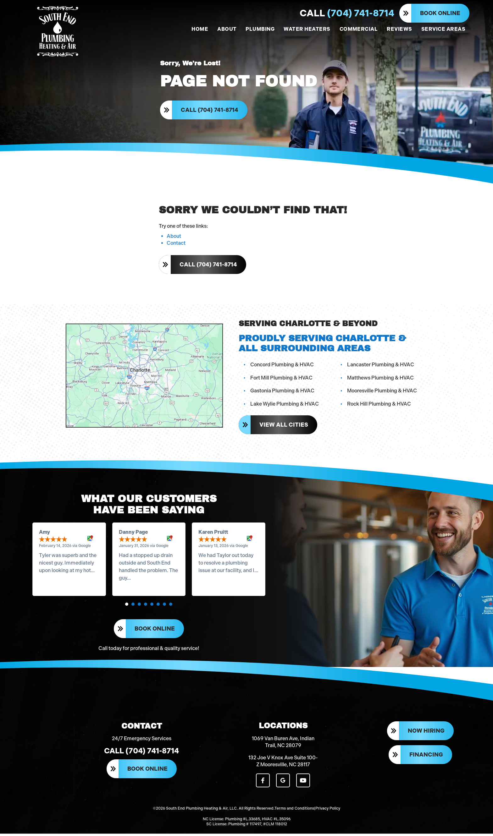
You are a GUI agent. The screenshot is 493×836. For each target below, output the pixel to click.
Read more (52, 579)
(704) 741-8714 (347, 13)
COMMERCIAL (359, 29)
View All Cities (283, 426)
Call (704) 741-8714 (209, 110)
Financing (426, 757)
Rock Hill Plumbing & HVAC (379, 405)
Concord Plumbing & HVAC (282, 366)
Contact (176, 244)
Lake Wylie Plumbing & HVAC (284, 405)
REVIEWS (399, 29)
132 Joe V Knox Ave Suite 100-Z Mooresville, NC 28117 (283, 763)
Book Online (440, 13)
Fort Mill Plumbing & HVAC (281, 379)
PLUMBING (260, 29)
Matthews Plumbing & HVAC (380, 379)
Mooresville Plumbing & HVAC (382, 392)
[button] (127, 605)
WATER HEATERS (307, 29)
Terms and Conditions (294, 811)
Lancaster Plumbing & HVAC (380, 366)
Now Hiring (426, 733)
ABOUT (226, 29)
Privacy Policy (327, 811)
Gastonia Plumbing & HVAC (282, 392)
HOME (199, 29)
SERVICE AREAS (443, 29)
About (174, 237)
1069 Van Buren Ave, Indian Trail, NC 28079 (283, 744)
